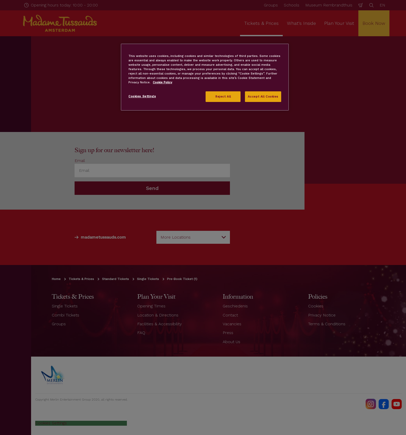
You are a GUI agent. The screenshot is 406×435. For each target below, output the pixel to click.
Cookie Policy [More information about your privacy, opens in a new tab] (162, 82)
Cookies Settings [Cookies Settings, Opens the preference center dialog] (142, 96)
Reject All (223, 96)
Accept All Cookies (263, 96)
